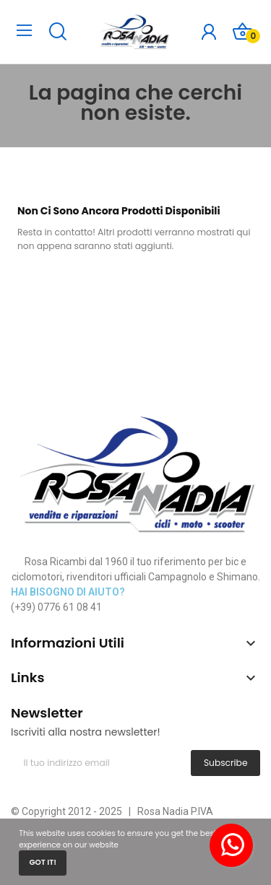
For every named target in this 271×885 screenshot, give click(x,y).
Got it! (42, 862)
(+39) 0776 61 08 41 (56, 607)
